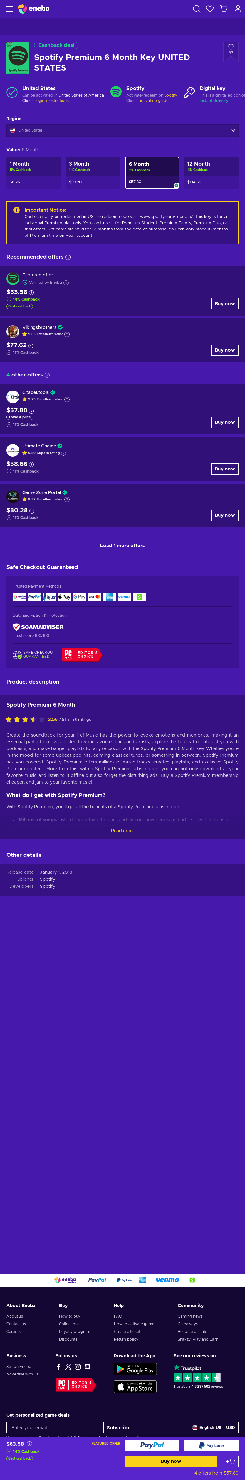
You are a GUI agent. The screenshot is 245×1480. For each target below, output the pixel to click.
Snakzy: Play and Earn (198, 1339)
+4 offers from (215, 1473)
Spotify (170, 95)
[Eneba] (33, 9)
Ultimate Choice (39, 446)
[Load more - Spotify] (116, 92)
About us (14, 1316)
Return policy (126, 1339)
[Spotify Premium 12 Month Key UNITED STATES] (211, 173)
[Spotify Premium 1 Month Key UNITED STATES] (33, 173)
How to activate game (134, 1324)
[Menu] (9, 9)
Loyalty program (74, 1332)
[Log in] (238, 9)
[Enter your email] (55, 1427)
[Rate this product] (26, 1053)
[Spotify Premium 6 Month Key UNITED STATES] (152, 172)
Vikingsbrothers (39, 327)
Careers (13, 1332)
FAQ (118, 1316)
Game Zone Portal (41, 493)
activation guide (153, 101)
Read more (122, 1164)
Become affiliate (192, 1332)
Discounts (68, 1339)
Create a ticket (127, 1332)
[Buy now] (152, 1445)
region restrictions (52, 101)
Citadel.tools (35, 393)
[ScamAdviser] (38, 627)
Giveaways (188, 1324)
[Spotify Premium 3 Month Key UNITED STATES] (93, 173)
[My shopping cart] (224, 9)
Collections (69, 1324)
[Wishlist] (210, 9)
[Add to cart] (230, 1461)
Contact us (16, 1324)
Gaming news (190, 1316)
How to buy (69, 1316)
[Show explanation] (67, 334)
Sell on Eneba (18, 1366)
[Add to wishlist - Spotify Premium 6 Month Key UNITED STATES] (231, 52)
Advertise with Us (22, 1374)
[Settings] (214, 1427)
